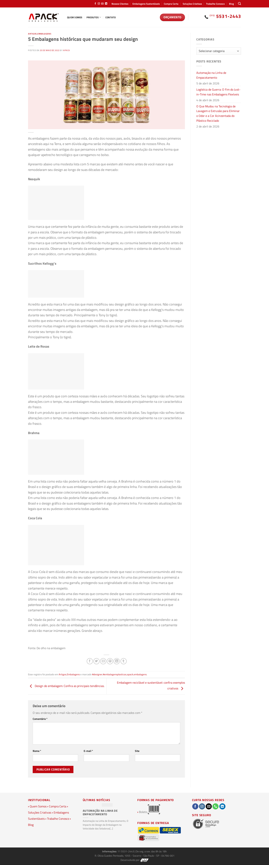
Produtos (93, 17)
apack (130, 674)
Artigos (32, 33)
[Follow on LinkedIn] (106, 3)
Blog (231, 4)
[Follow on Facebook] (95, 3)
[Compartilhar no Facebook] (90, 661)
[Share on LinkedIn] (117, 661)
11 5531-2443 (126, 851)
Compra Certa (171, 4)
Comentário (40, 719)
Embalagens (44, 33)
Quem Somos (74, 17)
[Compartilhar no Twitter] (96, 661)
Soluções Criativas (192, 4)
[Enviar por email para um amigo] (103, 661)
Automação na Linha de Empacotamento (211, 75)
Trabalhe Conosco (215, 4)
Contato (110, 17)
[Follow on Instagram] (99, 3)
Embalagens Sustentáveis (146, 4)
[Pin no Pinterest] (110, 661)
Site (137, 751)
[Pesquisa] (239, 3)
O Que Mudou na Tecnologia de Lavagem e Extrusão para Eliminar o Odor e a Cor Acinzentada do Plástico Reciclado (218, 113)
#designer (97, 674)
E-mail (88, 751)
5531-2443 (225, 16)
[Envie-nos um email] (102, 3)
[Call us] (215, 806)
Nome (37, 751)
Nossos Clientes (120, 4)
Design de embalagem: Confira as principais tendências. (66, 686)
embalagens (140, 674)
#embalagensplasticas (114, 674)
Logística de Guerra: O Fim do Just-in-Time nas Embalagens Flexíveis (218, 92)
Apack (66, 50)
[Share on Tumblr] (123, 661)
